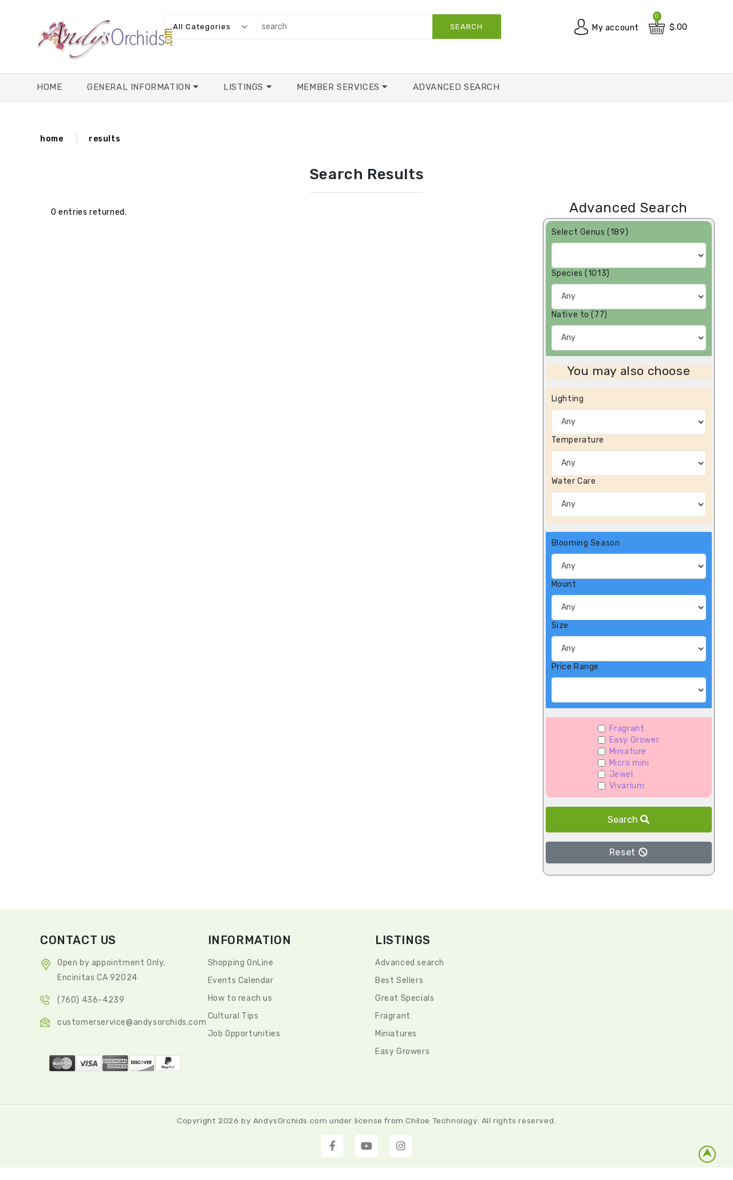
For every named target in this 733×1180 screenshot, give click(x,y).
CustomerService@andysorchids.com (131, 1022)
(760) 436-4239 (90, 1000)
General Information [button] (140, 87)
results (104, 139)
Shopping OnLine (241, 963)
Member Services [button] (340, 87)
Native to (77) (579, 314)
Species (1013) (580, 273)
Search (628, 819)
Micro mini (629, 763)
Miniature (628, 751)
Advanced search (409, 963)
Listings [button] (244, 87)
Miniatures (396, 1034)
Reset (628, 852)
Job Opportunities (244, 1034)
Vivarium (627, 786)
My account (615, 27)
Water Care (573, 481)
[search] (375, 26)
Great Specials (404, 998)
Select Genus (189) (590, 232)
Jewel (621, 774)
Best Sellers (399, 980)
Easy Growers (402, 1051)
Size (560, 625)
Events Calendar (241, 980)
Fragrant (627, 728)
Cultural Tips (233, 1016)
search (466, 26)
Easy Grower (634, 740)
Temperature (578, 440)
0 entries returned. (89, 212)
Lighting (567, 399)
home (51, 139)
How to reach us (240, 998)
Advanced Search (456, 87)
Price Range (575, 667)
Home (49, 87)
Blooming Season (585, 543)
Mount (564, 584)
